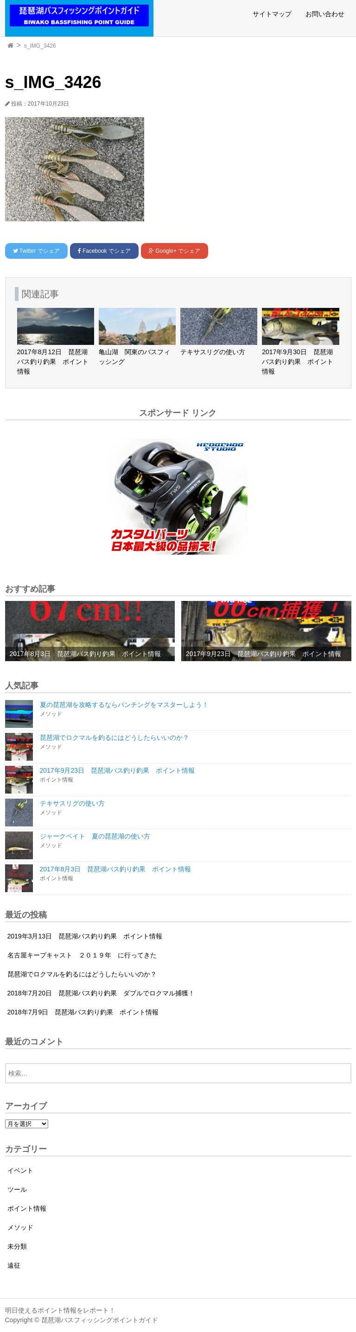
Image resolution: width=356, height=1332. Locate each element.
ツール (17, 1189)
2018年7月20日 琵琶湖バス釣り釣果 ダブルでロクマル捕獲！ (101, 993)
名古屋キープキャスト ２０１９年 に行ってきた (82, 955)
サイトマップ (272, 14)
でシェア (36, 251)
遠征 (13, 1265)
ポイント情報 (26, 1208)
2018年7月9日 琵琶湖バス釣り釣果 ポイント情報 (83, 1012)
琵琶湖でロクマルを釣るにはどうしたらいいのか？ (82, 974)
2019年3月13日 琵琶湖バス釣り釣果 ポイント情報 (85, 936)
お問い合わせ (324, 14)
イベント (20, 1170)
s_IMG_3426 (40, 46)
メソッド (20, 1227)
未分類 (17, 1246)
